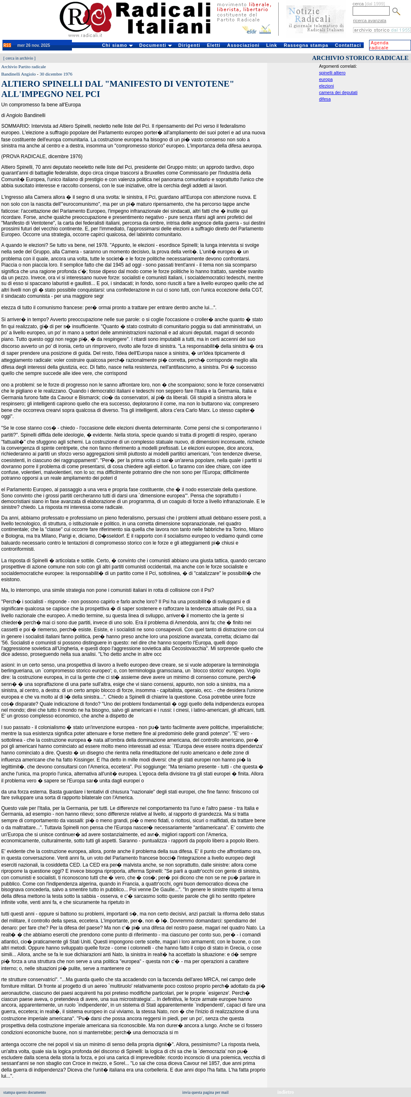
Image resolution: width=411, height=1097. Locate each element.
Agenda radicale (379, 45)
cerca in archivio (19, 58)
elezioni (326, 85)
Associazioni (243, 45)
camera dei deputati (338, 92)
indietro (285, 1092)
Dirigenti (189, 45)
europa (325, 79)
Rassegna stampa (306, 45)
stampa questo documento (24, 1092)
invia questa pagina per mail (205, 1092)
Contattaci (348, 45)
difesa (324, 99)
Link (271, 45)
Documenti (155, 45)
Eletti (213, 45)
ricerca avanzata (369, 20)
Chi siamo (117, 45)
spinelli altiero (332, 72)
